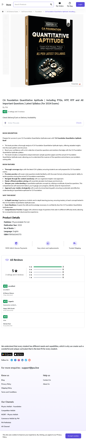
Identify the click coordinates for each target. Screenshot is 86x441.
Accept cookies (73, 436)
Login (80, 4)
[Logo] (8, 4)
